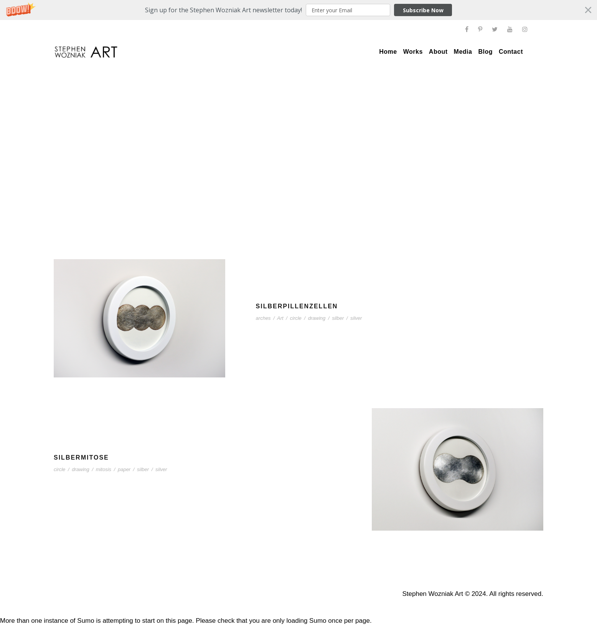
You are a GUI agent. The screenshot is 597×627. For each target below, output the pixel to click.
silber (338, 318)
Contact (511, 51)
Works (413, 51)
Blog (485, 51)
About (438, 51)
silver (356, 318)
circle (296, 318)
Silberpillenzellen (297, 306)
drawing (317, 318)
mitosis (103, 469)
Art (280, 318)
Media (463, 51)
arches (263, 318)
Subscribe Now (423, 10)
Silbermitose (81, 457)
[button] (298, 10)
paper (124, 469)
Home (388, 51)
